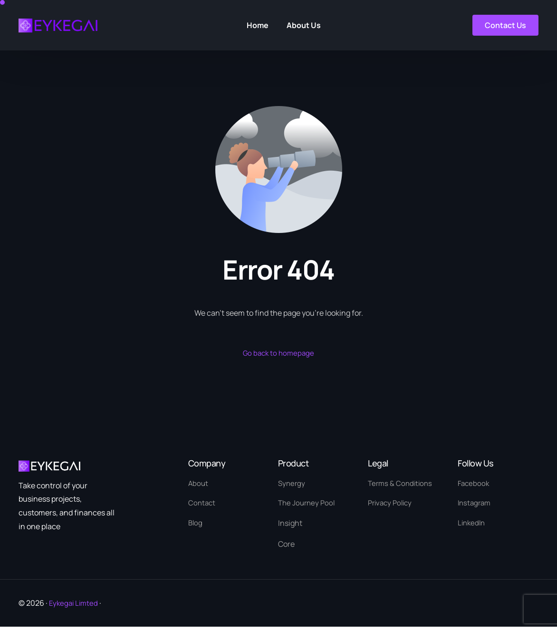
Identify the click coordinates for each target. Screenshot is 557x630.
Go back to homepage (278, 353)
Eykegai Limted (75, 606)
